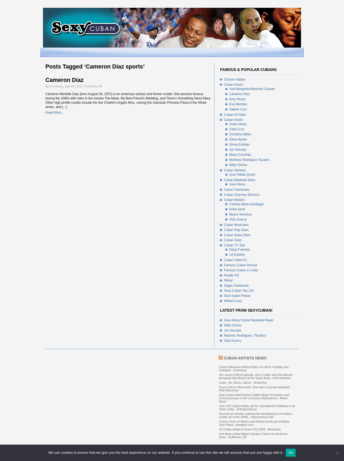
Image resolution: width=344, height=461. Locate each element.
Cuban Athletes (235, 170)
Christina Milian (240, 134)
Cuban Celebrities (236, 190)
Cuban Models (234, 200)
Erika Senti (237, 209)
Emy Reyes (237, 99)
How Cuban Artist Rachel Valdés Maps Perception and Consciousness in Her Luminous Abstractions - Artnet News (254, 398)
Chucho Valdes (235, 79)
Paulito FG (231, 275)
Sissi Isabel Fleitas (237, 296)
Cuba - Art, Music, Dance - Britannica (243, 382)
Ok (290, 453)
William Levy (233, 301)
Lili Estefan (237, 255)
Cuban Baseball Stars (239, 180)
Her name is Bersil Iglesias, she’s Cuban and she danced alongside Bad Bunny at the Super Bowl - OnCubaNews (255, 376)
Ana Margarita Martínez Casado (252, 89)
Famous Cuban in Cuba (241, 270)
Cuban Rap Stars (236, 230)
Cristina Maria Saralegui (246, 204)
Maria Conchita (240, 155)
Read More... (54, 112)
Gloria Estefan (239, 144)
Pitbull (228, 280)
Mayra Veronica (240, 214)
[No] (337, 452)
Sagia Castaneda (236, 285)
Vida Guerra (237, 219)
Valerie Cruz (238, 109)
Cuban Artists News (245, 358)
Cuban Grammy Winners (241, 195)
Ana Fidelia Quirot (242, 175)
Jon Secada (237, 150)
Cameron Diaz (64, 80)
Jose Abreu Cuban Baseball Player (249, 320)
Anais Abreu (238, 124)
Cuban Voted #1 (235, 260)
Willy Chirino (238, 165)
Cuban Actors (233, 85)
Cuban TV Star (234, 245)
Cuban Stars (233, 240)
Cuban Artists (233, 120)
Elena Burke (238, 139)
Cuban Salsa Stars (237, 235)
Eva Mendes (238, 104)
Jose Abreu (237, 184)
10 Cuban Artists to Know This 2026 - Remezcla (250, 429)
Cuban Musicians (236, 225)
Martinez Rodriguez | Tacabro (245, 335)
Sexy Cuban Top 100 (239, 291)
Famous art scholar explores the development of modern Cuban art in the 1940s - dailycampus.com (255, 415)
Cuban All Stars (235, 115)
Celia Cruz (236, 129)
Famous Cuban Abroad (240, 265)
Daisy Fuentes (239, 249)
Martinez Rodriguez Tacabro (249, 160)
